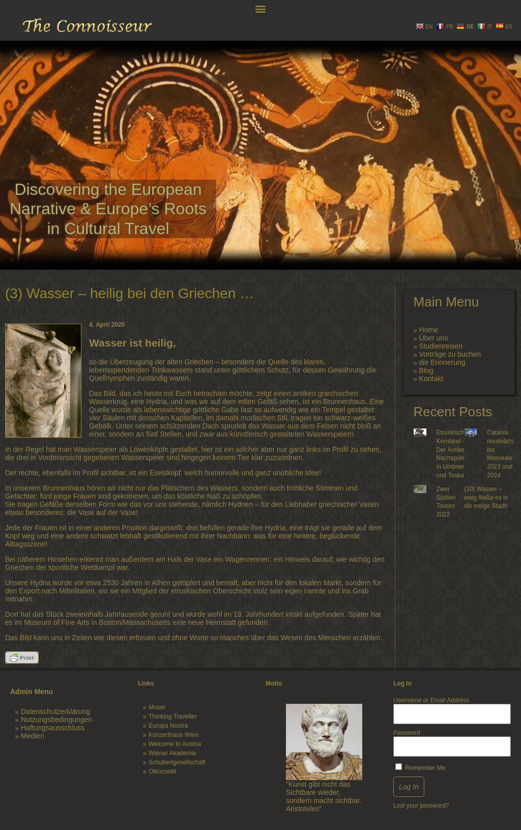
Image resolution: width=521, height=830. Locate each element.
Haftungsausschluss (52, 728)
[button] (260, 8)
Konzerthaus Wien (173, 734)
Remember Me (420, 767)
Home (428, 330)
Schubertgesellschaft (177, 762)
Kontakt (431, 379)
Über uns (433, 338)
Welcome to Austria (175, 744)
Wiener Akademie (172, 753)
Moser (157, 707)
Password (406, 732)
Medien (32, 736)
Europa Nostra (168, 725)
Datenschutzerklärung (55, 711)
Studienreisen (441, 346)
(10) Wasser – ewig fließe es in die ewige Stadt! (486, 497)
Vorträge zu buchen (450, 354)
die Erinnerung (442, 362)
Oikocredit (162, 771)
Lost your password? (421, 805)
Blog (426, 370)
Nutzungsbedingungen (56, 719)
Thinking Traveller (173, 716)
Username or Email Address (431, 700)
